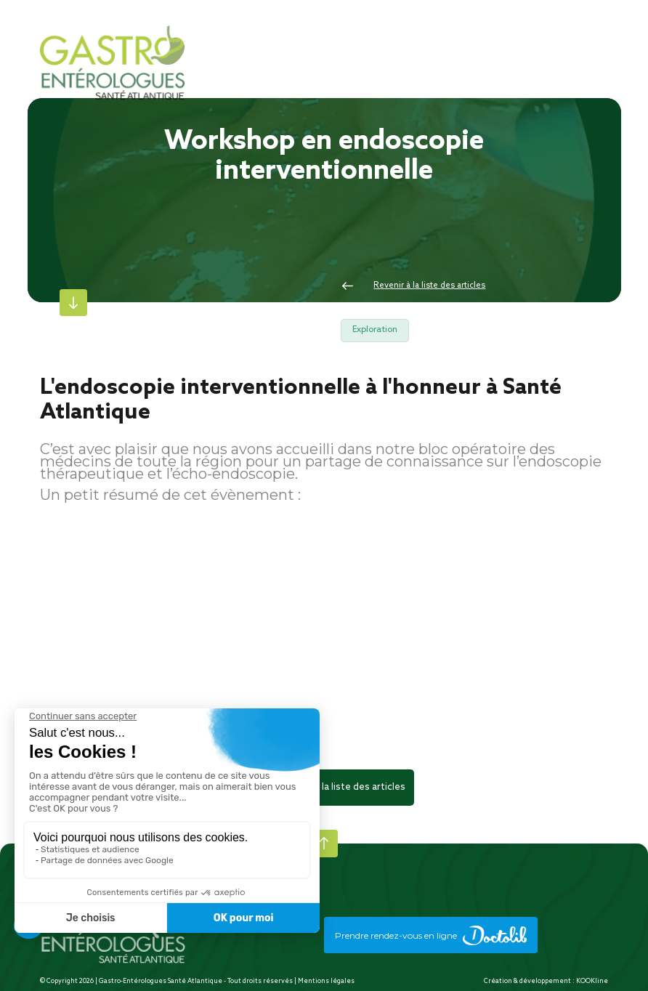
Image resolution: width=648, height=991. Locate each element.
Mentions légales (326, 981)
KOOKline (592, 981)
